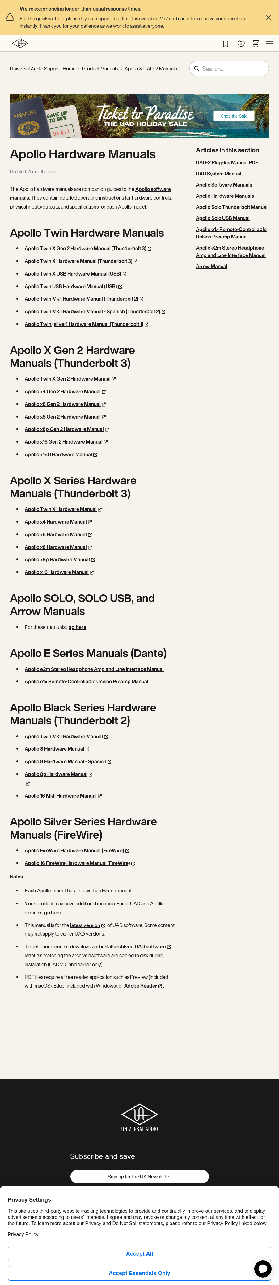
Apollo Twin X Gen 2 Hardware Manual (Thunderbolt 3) (85, 248)
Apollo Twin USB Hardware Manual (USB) (71, 286)
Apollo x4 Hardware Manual (56, 521)
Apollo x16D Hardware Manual (58, 454)
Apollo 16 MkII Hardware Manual (61, 795)
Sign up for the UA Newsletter (139, 1176)
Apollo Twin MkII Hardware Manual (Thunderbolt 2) (81, 298)
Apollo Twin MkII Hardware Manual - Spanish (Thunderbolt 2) (92, 311)
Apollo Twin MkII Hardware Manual (64, 736)
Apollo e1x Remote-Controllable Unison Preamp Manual (86, 681)
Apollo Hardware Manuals (225, 196)
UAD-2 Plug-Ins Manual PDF (227, 162)
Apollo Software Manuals (224, 184)
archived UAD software (140, 946)
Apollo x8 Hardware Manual (56, 547)
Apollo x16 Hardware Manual (57, 572)
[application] (263, 1269)
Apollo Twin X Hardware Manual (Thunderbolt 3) (79, 261)
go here (77, 627)
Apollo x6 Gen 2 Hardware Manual (63, 404)
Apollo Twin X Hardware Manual (61, 509)
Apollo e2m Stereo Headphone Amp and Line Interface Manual (94, 669)
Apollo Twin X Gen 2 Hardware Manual (68, 378)
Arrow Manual (211, 266)
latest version (85, 925)
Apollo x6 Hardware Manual (56, 534)
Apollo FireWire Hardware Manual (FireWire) (74, 850)
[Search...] (229, 68)
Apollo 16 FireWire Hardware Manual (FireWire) (77, 863)
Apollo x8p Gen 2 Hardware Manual (64, 429)
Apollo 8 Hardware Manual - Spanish (65, 761)
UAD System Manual (218, 173)
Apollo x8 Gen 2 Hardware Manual (63, 416)
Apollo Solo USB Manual (223, 218)
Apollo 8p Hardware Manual (56, 774)
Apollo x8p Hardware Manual (57, 559)
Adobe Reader (140, 985)
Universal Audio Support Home (43, 68)
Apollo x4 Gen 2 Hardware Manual (63, 391)
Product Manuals (100, 68)
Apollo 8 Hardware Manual (54, 748)
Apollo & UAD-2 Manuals (151, 68)
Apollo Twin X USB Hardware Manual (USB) (73, 273)
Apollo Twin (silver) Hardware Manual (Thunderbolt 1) (84, 324)
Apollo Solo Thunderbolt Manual (232, 207)
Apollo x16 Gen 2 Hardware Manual (64, 441)
